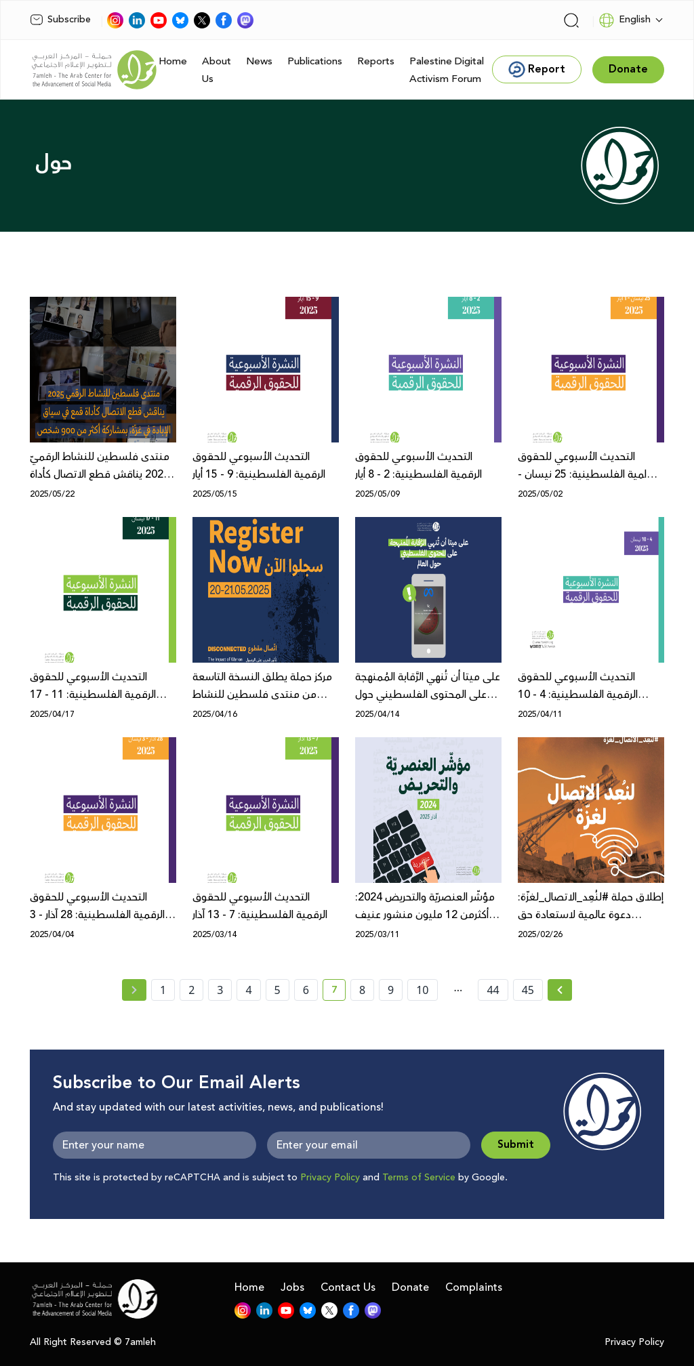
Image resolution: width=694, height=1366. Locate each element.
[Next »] (560, 990)
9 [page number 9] (391, 989)
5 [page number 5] (277, 989)
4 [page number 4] (248, 989)
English (624, 20)
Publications (314, 61)
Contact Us (348, 1287)
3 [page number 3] (220, 989)
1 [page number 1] (163, 989)
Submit (515, 1144)
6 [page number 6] (306, 989)
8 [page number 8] (362, 989)
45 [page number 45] (528, 989)
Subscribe (60, 19)
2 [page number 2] (191, 989)
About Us (216, 70)
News (259, 61)
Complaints (473, 1287)
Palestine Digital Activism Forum (446, 70)
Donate (410, 1287)
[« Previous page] (134, 990)
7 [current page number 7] (338, 991)
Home (173, 61)
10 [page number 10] (422, 989)
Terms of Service (418, 1177)
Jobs (292, 1287)
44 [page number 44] (493, 989)
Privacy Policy (330, 1177)
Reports (375, 61)
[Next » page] (560, 990)
